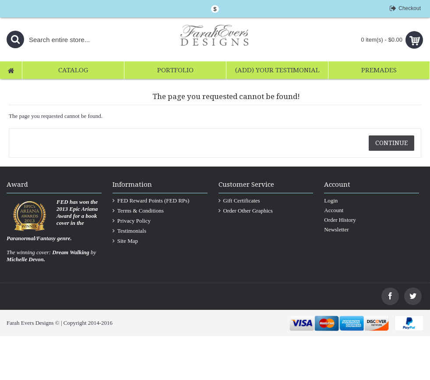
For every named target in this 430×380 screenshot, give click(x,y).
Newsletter (336, 229)
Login (331, 200)
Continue (391, 142)
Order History (340, 220)
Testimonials (129, 230)
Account (333, 210)
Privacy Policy (132, 220)
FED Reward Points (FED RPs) (151, 200)
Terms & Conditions (138, 210)
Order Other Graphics (246, 210)
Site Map (125, 241)
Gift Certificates (239, 200)
